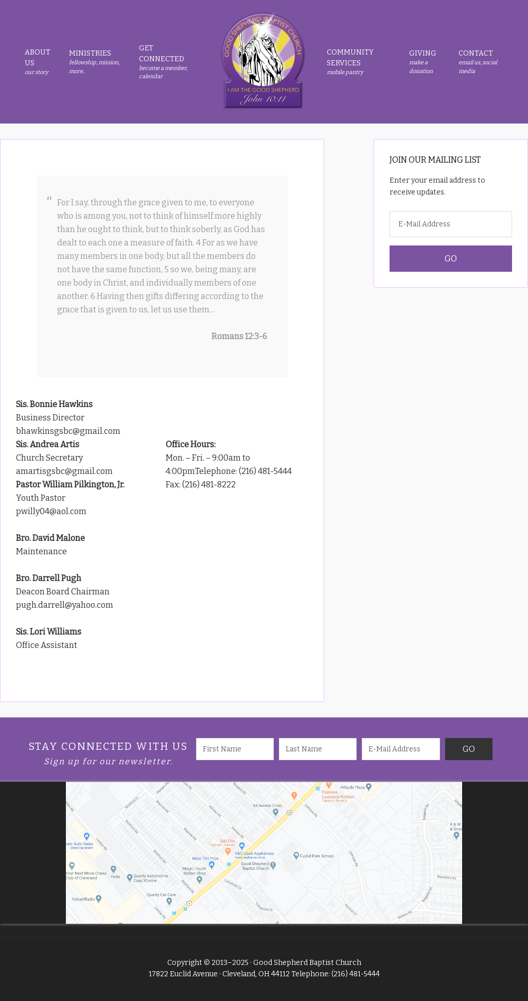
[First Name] (235, 749)
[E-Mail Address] (451, 224)
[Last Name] (318, 749)
